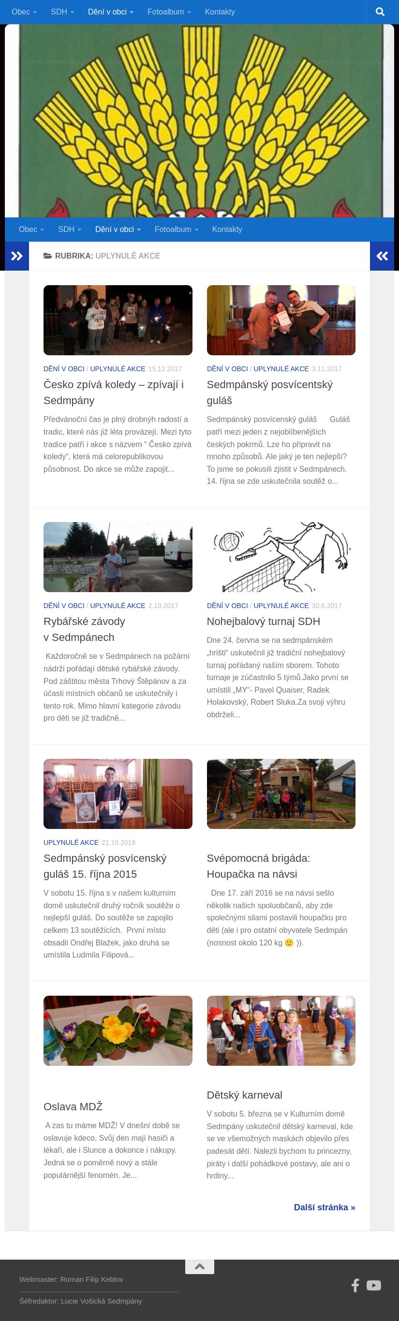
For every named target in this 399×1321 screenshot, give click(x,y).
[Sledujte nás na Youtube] (373, 1285)
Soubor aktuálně (77, 1079)
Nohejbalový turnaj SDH (264, 621)
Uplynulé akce (117, 369)
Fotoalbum (166, 12)
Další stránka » (324, 1207)
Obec (21, 12)
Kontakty (220, 12)
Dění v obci (107, 12)
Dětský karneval (245, 1095)
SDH (59, 12)
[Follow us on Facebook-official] (355, 1285)
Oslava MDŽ (73, 1107)
